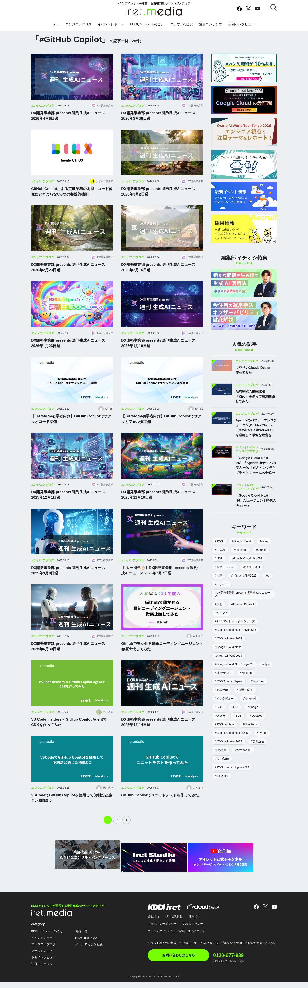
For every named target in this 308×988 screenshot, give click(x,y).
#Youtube (246, 672)
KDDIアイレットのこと (147, 27)
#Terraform (222, 758)
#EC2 (237, 715)
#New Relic (250, 724)
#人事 (218, 575)
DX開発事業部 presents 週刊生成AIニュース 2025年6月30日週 (68, 655)
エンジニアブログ (78, 27)
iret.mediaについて (91, 944)
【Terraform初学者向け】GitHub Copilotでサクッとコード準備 (71, 428)
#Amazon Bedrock (243, 604)
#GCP (219, 707)
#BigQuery (221, 775)
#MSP (219, 558)
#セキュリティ (224, 567)
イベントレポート (111, 27)
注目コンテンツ (210, 27)
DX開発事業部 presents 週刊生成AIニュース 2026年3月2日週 (158, 200)
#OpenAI (220, 750)
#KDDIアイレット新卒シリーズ (235, 621)
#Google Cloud (241, 541)
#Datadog (256, 715)
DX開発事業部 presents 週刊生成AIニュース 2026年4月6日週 (68, 125)
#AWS (219, 541)
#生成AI (220, 549)
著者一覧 (84, 937)
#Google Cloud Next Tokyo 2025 (235, 629)
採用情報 (194, 922)
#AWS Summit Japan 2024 (232, 767)
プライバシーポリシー (162, 929)
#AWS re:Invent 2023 (228, 655)
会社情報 (153, 922)
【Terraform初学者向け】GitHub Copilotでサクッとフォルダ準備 (161, 428)
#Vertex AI (249, 698)
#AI (267, 575)
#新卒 (266, 664)
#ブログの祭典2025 (243, 575)
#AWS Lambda (224, 724)
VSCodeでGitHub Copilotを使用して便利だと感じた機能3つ (71, 807)
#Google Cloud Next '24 (247, 558)
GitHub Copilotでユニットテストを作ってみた (160, 804)
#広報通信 (257, 741)
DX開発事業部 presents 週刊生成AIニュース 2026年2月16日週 (158, 276)
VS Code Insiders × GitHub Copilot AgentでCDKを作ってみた (69, 731)
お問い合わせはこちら (178, 961)
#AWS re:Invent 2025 (228, 741)
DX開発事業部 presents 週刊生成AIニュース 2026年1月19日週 (158, 352)
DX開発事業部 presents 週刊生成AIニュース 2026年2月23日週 (68, 276)
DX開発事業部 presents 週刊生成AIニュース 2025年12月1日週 (68, 504)
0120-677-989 (237, 959)
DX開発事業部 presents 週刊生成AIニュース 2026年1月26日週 (68, 352)
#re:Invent (240, 549)
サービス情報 (174, 922)
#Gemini (261, 549)
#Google (252, 707)
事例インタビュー (241, 27)
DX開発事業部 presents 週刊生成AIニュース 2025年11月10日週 (158, 504)
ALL (56, 27)
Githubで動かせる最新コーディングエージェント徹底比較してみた (162, 655)
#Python (262, 732)
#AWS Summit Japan (228, 681)
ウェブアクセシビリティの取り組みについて (176, 937)
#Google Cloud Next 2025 (231, 732)
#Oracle (220, 715)
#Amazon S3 (243, 750)
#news (264, 541)
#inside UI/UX (251, 567)
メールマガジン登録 (92, 950)
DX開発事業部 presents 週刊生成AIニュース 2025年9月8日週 (68, 579)
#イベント (221, 612)
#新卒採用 (221, 690)
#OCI (235, 707)
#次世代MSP (245, 690)
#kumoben (257, 681)
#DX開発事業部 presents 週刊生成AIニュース (242, 594)
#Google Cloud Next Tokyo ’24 (234, 664)
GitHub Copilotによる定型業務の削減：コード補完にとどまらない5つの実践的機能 (71, 200)
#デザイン (221, 584)
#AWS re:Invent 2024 (228, 638)
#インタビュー (224, 698)
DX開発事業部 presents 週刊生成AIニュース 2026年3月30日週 (158, 125)
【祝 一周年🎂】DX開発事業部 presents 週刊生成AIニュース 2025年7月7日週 (161, 579)
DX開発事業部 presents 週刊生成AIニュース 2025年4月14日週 (158, 731)
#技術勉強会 (223, 672)
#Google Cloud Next (228, 647)
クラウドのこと (181, 27)
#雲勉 (218, 604)
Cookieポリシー (193, 929)
